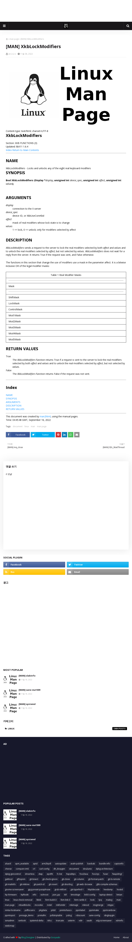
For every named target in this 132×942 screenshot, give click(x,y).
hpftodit (24, 894)
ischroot (44, 894)
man (33, 426)
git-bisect (34, 879)
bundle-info (104, 863)
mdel (49, 905)
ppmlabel (80, 910)
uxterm (71, 920)
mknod (85, 905)
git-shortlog (67, 884)
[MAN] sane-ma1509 (29, 689)
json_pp (56, 894)
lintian (119, 894)
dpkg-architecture (104, 868)
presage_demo (26, 915)
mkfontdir (60, 905)
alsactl (8, 863)
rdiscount (80, 915)
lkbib (38, 899)
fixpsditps (71, 874)
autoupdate (60, 863)
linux (26, 426)
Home (117, 937)
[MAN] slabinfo (27, 675)
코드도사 (12, 53)
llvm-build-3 (50, 899)
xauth (89, 920)
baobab (91, 863)
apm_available (22, 863)
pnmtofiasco (66, 910)
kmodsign (75, 894)
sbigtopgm (109, 915)
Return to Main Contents (25, 150)
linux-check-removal (23, 899)
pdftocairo (30, 910)
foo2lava (84, 874)
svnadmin (9, 920)
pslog (69, 915)
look (92, 899)
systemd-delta (36, 920)
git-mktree (25, 884)
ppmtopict (10, 915)
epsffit (50, 874)
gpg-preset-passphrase (39, 889)
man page (14, 39)
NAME (9, 395)
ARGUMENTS (13, 402)
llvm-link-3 (65, 899)
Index (9, 150)
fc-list (59, 874)
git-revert (53, 884)
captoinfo (119, 863)
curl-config (44, 868)
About (126, 937)
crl (34, 868)
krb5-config (89, 894)
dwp (40, 874)
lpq (100, 899)
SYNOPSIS (11, 398)
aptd (35, 863)
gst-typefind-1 (77, 889)
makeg (109, 899)
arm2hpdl (46, 863)
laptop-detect (105, 894)
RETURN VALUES (15, 409)
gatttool (8, 879)
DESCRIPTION (13, 405)
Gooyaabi (55, 937)
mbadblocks (24, 905)
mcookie (39, 905)
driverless (29, 874)
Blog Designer (28, 937)
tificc (50, 920)
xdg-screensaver (104, 920)
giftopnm (21, 879)
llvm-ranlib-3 (80, 899)
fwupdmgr (117, 874)
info (34, 894)
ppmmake (94, 910)
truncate (60, 920)
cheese (8, 868)
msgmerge (98, 905)
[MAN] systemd (27, 704)
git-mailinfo (10, 884)
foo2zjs (95, 874)
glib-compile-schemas (106, 884)
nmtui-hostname (12, 910)
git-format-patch (96, 879)
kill (65, 894)
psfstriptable (56, 915)
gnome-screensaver (14, 889)
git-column (79, 879)
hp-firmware (11, 894)
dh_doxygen (59, 868)
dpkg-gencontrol (13, 874)
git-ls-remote (114, 879)
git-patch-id (39, 884)
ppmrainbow (109, 910)
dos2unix (87, 868)
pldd (53, 910)
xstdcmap (9, 925)
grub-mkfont (60, 889)
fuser (105, 874)
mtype (111, 905)
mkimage (74, 905)
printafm (42, 915)
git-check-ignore (50, 879)
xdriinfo (119, 920)
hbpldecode (94, 889)
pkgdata (43, 910)
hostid (120, 889)
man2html (45, 416)
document (17, 426)
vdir (80, 920)
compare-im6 (22, 868)
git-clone (66, 879)
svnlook (22, 920)
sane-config (94, 915)
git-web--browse (84, 884)
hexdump (108, 889)
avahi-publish (76, 863)
